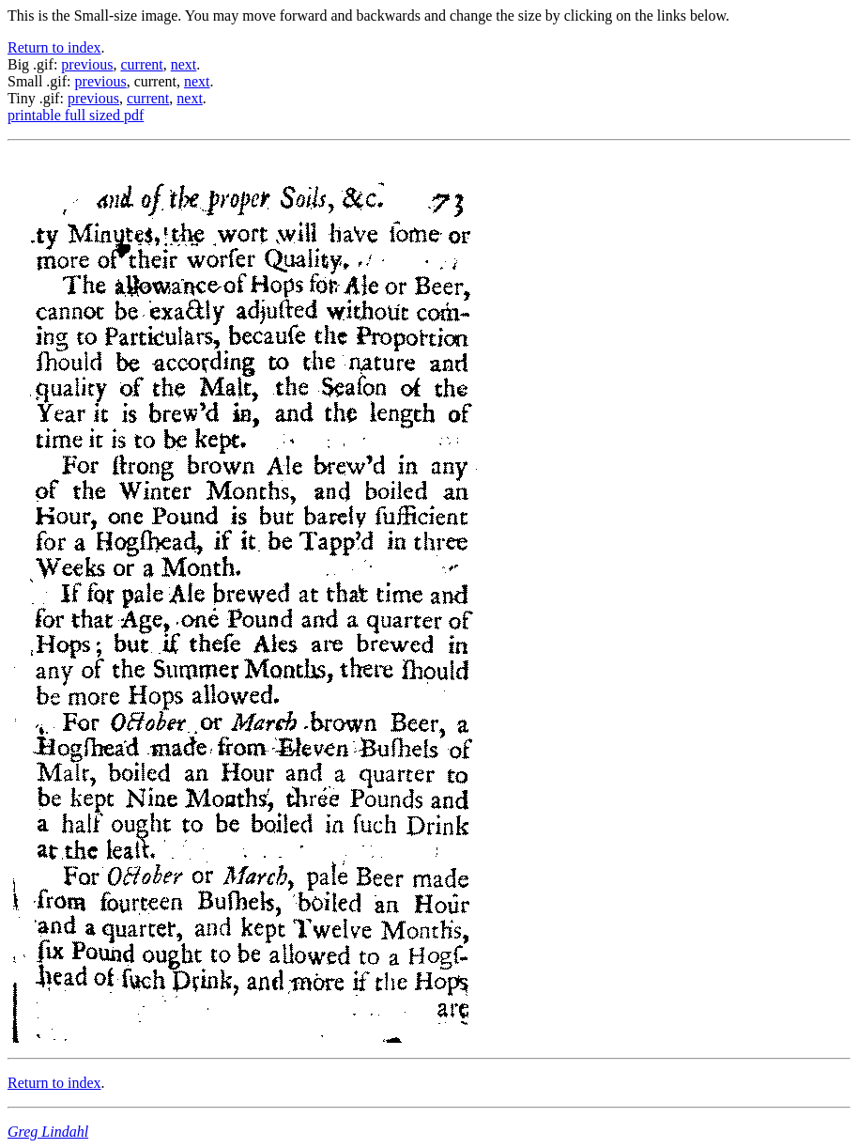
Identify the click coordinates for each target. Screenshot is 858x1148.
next (184, 64)
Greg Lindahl (48, 1132)
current (141, 64)
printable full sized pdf (76, 115)
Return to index (54, 47)
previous (87, 64)
